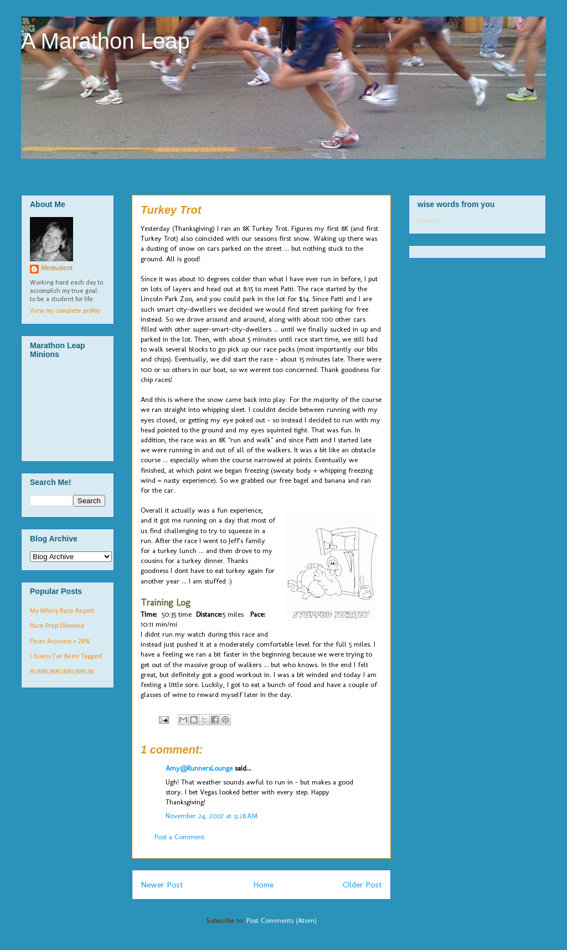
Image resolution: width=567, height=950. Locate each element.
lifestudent (57, 268)
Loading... (431, 221)
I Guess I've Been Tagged (66, 656)
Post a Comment (179, 837)
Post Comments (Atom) (281, 920)
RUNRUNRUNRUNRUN (62, 672)
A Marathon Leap (105, 41)
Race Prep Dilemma (57, 626)
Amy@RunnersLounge (199, 768)
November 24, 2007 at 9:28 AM (211, 816)
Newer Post (162, 884)
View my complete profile (65, 311)
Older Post (362, 884)
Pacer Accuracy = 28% (60, 641)
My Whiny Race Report (62, 611)
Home (263, 884)
